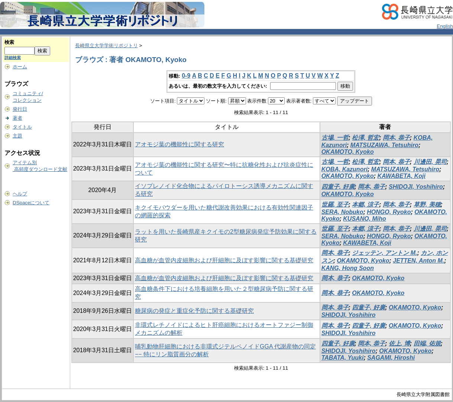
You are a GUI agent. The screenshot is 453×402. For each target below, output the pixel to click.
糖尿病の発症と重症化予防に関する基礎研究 (194, 311)
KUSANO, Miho (364, 218)
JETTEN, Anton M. (418, 260)
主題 (17, 136)
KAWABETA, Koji (401, 176)
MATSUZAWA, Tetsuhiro (384, 145)
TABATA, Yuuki (342, 357)
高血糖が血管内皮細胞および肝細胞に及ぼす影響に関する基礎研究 (224, 260)
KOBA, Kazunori (344, 169)
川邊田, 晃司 (430, 162)
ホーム (20, 66)
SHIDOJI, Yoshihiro (416, 187)
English (445, 26)
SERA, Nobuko (342, 212)
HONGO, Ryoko (389, 212)
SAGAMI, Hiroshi (391, 357)
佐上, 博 (399, 343)
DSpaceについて (31, 202)
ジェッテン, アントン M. (384, 253)
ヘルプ (20, 194)
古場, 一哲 (335, 137)
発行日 (20, 109)
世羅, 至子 (335, 204)
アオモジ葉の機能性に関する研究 (179, 144)
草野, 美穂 (427, 204)
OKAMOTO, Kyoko (347, 152)
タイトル (22, 127)
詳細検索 (12, 57)
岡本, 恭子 (396, 137)
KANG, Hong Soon (347, 268)
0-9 (186, 75)
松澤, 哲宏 (365, 137)
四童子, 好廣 (338, 187)
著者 (17, 118)
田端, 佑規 (427, 343)
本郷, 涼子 (365, 204)
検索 (9, 42)
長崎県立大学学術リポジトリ (106, 45)
